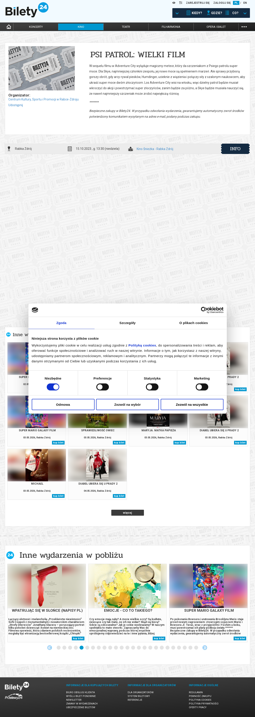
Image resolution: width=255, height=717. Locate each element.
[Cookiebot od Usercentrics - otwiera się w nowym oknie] (204, 310)
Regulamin (196, 692)
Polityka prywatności (203, 703)
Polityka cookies (200, 699)
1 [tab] (59, 648)
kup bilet (240, 389)
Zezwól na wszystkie (192, 404)
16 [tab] (145, 648)
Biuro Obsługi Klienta (80, 692)
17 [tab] (150, 648)
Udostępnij (15, 105)
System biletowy (139, 696)
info (235, 148)
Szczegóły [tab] (127, 322)
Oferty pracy (198, 707)
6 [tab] (87, 648)
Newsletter (74, 699)
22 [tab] (179, 648)
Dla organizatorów (141, 692)
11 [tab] (116, 648)
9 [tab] (104, 648)
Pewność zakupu (200, 696)
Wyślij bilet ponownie (81, 696)
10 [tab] (110, 648)
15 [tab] (139, 648)
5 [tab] (82, 648)
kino (81, 26)
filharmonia (171, 26)
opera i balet (216, 26)
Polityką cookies (142, 345)
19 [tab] (162, 648)
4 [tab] (76, 648)
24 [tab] (190, 648)
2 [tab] (64, 648)
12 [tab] (122, 648)
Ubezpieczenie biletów (80, 707)
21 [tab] (173, 648)
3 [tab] (70, 648)
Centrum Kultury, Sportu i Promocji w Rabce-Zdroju (43, 99)
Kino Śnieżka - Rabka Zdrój (155, 149)
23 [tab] (185, 648)
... (244, 26)
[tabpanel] (46, 603)
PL (236, 2)
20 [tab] (168, 648)
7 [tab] (93, 648)
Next (204, 647)
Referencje (135, 699)
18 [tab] (156, 648)
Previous (49, 647)
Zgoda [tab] (61, 322)
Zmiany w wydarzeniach (82, 703)
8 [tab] (99, 648)
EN (245, 2)
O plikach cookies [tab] (193, 322)
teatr (126, 26)
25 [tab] (196, 648)
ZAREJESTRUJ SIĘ (198, 2)
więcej (127, 512)
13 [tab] (127, 648)
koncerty (36, 26)
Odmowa (63, 404)
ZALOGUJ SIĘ (222, 2)
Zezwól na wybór (127, 404)
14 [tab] (133, 648)
